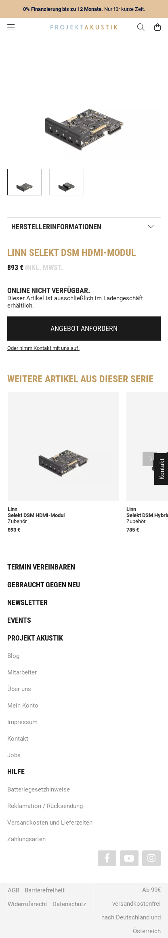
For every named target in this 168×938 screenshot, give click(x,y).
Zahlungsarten (26, 839)
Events (19, 620)
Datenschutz (69, 904)
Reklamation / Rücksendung (45, 806)
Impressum (22, 722)
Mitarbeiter (22, 672)
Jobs (14, 755)
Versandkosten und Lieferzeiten (49, 822)
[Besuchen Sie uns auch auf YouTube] (129, 858)
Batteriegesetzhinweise (38, 789)
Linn (17, 252)
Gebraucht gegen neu (43, 584)
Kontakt (17, 738)
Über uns (19, 689)
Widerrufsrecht (27, 904)
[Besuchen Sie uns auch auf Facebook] (107, 858)
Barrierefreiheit (45, 890)
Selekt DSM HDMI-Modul (36, 515)
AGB (13, 890)
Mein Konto (22, 705)
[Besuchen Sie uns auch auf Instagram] (151, 858)
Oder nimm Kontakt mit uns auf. (43, 348)
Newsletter (27, 602)
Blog (13, 656)
